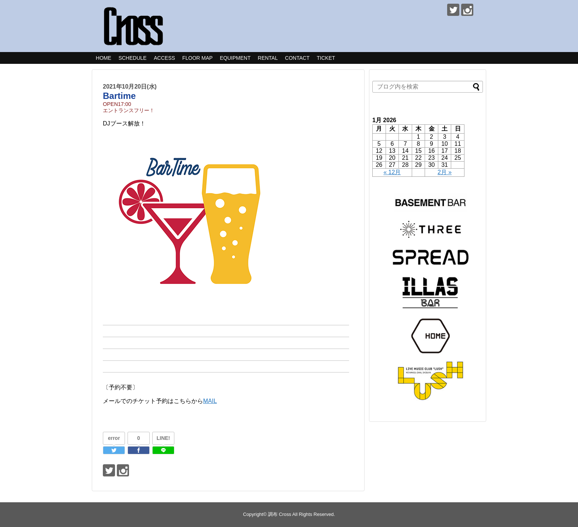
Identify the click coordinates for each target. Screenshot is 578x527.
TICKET (326, 58)
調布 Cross (279, 514)
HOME (103, 58)
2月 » (445, 172)
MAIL (210, 401)
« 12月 (392, 172)
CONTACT (297, 58)
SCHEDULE (132, 58)
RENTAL (268, 58)
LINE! (163, 438)
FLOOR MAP (197, 58)
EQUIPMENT (235, 58)
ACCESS (164, 58)
